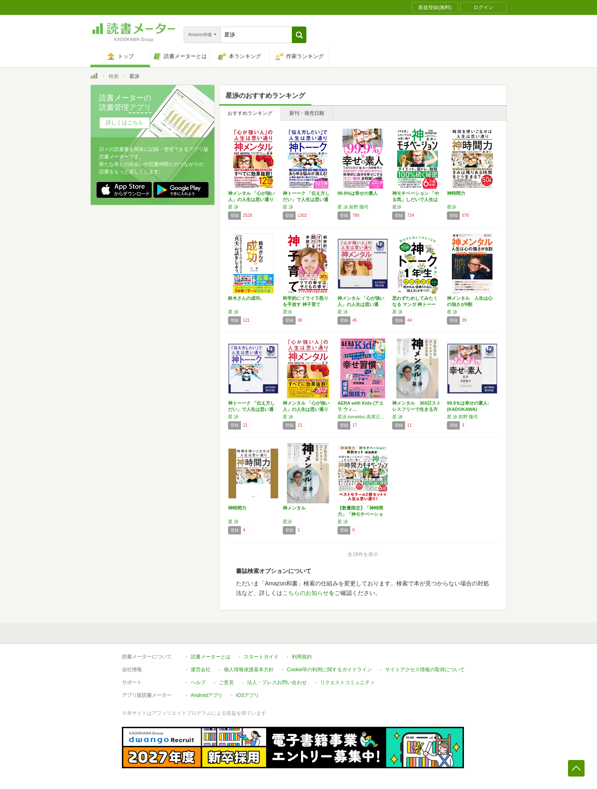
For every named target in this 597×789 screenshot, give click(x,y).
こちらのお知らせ (305, 593)
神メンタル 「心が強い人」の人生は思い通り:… (360, 304)
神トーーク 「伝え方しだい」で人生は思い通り (306, 199)
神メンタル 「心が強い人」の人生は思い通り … (306, 409)
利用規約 (302, 656)
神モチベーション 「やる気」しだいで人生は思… (415, 199)
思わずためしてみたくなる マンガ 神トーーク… (415, 304)
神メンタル (294, 507)
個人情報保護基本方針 (249, 669)
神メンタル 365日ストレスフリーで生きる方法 (416, 409)
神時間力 (456, 193)
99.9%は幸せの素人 (357, 193)
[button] (299, 35)
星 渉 (233, 206)
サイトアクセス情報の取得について (425, 669)
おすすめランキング (250, 113)
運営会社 (201, 669)
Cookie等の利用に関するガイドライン (329, 669)
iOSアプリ (247, 695)
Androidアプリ (207, 695)
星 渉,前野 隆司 (353, 206)
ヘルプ (198, 682)
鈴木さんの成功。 (246, 298)
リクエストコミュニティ (347, 682)
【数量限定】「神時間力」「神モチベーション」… (360, 514)
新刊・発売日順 (306, 113)
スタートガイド (261, 656)
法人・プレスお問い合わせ (277, 682)
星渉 (396, 206)
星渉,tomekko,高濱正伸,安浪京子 (362, 416)
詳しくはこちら (124, 122)
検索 (114, 76)
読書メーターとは (211, 656)
